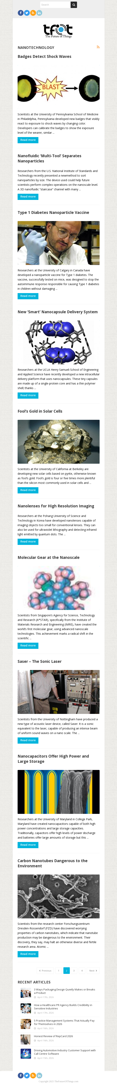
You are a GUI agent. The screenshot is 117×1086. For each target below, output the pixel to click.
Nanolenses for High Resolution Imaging (56, 505)
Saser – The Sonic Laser (40, 661)
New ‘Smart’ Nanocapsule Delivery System (58, 311)
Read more (28, 140)
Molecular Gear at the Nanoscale (49, 557)
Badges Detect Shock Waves (44, 56)
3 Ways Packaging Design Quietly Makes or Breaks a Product (64, 991)
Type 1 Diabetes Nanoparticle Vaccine (53, 212)
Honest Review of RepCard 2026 (53, 1036)
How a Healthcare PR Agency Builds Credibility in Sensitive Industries (63, 1006)
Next (93, 970)
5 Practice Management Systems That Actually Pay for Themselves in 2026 (64, 1022)
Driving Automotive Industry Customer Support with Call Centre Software (65, 1051)
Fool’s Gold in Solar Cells (40, 411)
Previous (45, 970)
